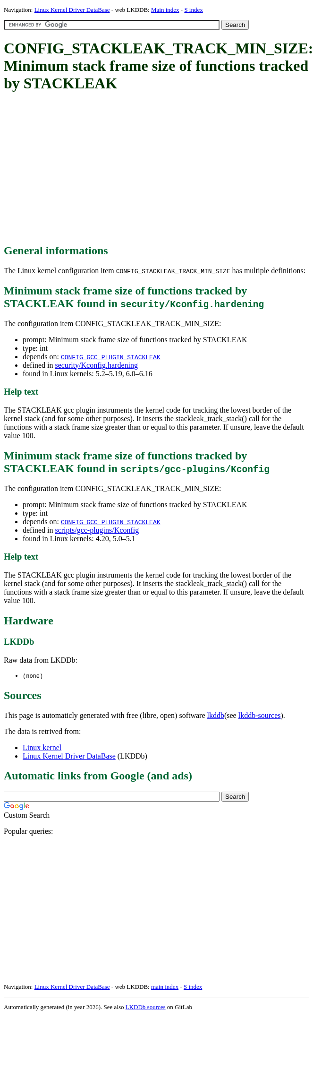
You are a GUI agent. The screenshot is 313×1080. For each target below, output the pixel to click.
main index (164, 987)
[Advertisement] (127, 169)
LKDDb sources (146, 1007)
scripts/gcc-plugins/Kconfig (97, 530)
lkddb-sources (259, 716)
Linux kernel (42, 748)
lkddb (215, 716)
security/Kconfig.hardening (96, 365)
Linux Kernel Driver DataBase (72, 9)
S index (193, 9)
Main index (165, 9)
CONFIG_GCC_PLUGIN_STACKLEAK (111, 357)
